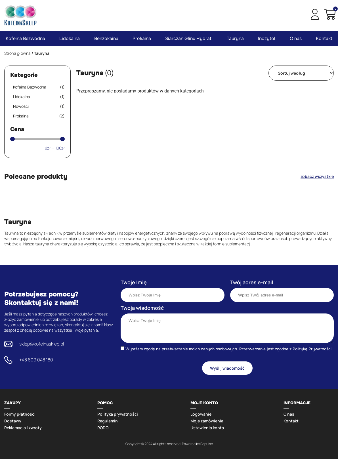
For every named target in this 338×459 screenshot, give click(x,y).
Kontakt (324, 38)
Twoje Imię (134, 282)
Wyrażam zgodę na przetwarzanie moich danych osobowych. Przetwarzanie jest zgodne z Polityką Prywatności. (229, 348)
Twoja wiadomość (142, 307)
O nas (296, 38)
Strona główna (17, 53)
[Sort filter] (301, 73)
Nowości (39, 106)
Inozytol (266, 38)
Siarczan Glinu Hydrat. (189, 38)
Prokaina (142, 38)
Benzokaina (106, 38)
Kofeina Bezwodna (25, 38)
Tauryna (235, 38)
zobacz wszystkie (317, 176)
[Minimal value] (37, 139)
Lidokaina (69, 38)
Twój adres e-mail (251, 282)
